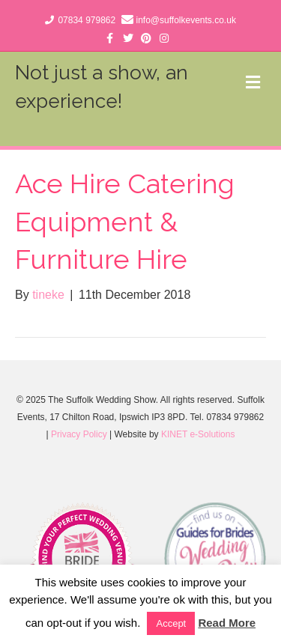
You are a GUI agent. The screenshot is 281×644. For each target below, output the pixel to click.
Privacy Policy (79, 434)
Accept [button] (171, 623)
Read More (227, 622)
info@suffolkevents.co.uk (186, 20)
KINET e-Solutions (198, 434)
